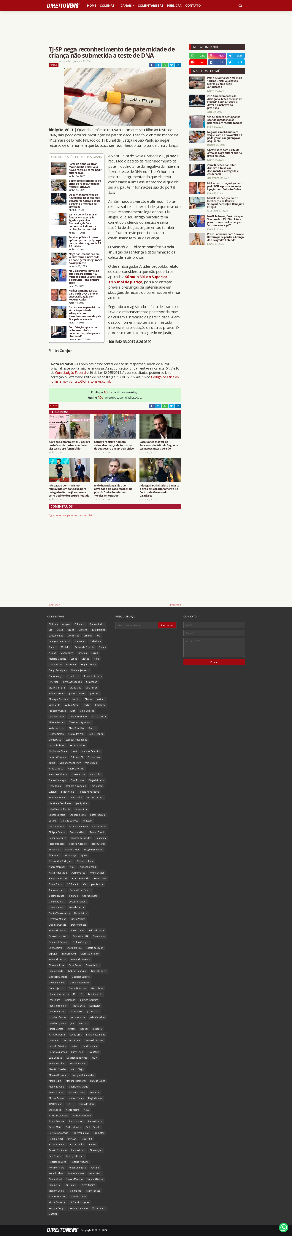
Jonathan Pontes (57, 1017)
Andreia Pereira (76, 768)
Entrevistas (75, 687)
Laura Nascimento (95, 1034)
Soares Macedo (74, 1179)
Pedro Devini (99, 826)
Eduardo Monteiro (58, 936)
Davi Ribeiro (77, 780)
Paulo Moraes (76, 1121)
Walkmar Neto (56, 728)
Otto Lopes (55, 1109)
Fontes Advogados (89, 791)
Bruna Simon (55, 884)
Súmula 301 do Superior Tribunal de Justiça (137, 279)
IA (74, 994)
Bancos (92, 728)
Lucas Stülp (93, 1052)
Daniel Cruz (55, 739)
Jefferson (53, 681)
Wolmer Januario (80, 670)
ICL (81, 994)
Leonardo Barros (94, 1040)
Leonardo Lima (78, 814)
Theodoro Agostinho (80, 722)
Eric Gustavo (55, 947)
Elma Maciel (99, 936)
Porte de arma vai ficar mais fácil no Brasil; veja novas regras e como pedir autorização (85, 168)
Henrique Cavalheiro (60, 803)
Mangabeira (67, 653)
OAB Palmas (55, 1104)
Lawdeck (53, 1040)
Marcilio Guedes (57, 1069)
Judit (72, 710)
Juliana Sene (81, 809)
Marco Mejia (77, 1069)
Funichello (76, 797)
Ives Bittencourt (57, 1011)
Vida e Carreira (57, 687)
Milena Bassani (57, 722)
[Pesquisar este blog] (137, 625)
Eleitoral (83, 629)
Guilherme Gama (58, 751)
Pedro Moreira (73, 1127)
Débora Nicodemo (76, 786)
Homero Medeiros (59, 994)
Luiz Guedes (55, 1057)
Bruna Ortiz (100, 878)
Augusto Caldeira (58, 774)
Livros (94, 653)
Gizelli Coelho (77, 745)
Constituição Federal (71, 372)
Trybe (52, 762)
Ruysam (95, 1167)
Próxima (174, 604)
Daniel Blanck (96, 734)
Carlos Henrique (57, 780)
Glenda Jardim (56, 988)
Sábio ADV (54, 1185)
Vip (50, 629)
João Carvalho (97, 1017)
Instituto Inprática (89, 1000)
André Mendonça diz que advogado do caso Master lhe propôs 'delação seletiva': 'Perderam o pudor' (113, 490)
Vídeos (85, 658)
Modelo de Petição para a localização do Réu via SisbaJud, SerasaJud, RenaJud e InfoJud (226, 203)
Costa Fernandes (78, 901)
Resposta (101, 838)
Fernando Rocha (57, 959)
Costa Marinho (56, 907)
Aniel (72, 867)
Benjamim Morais (58, 878)
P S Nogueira (72, 1109)
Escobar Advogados (76, 739)
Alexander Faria (85, 861)
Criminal (88, 635)
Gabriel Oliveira (57, 745)
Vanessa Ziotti (78, 1196)
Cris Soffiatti (55, 664)
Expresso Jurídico (89, 953)
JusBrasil (94, 693)
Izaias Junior (76, 1011)
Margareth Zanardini (83, 1075)
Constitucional (56, 901)
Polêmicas (79, 624)
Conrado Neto (90, 895)
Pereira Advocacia (58, 1133)
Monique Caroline (58, 699)
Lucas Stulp (77, 1052)
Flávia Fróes (75, 965)
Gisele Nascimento (80, 982)
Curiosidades (97, 624)
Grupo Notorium (77, 988)
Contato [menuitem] (193, 6)
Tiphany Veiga (56, 1190)
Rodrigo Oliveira (57, 1161)
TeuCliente (70, 1185)
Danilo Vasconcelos (59, 913)
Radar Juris (86, 1138)
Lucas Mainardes (58, 1052)
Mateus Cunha (97, 1080)
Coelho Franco (56, 895)
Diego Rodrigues (58, 670)
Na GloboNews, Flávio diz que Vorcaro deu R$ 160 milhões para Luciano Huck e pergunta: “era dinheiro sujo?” (85, 276)
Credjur (86, 705)
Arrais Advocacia (58, 872)
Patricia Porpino (57, 757)
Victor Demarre (57, 1202)
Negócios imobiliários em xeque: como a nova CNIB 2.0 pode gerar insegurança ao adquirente (85, 259)
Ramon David (97, 832)
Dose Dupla (55, 786)
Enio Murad (97, 786)
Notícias (53, 65)
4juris (84, 855)
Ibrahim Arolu (95, 994)
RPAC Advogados (72, 681)
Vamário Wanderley (70, 762)
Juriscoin (82, 653)
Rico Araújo (55, 1156)
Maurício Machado (78, 1086)
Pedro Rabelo (93, 1127)
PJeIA (86, 1109)
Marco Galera (98, 716)
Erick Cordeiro (74, 947)
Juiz (72, 1023)
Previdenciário (77, 832)
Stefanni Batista (95, 1179)
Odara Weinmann (78, 826)
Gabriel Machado (58, 976)
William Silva (71, 705)
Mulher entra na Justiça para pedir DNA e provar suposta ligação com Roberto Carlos (83, 295)
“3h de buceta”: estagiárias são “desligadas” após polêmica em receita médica (224, 119)
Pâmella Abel (56, 1138)
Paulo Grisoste (56, 1121)
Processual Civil (81, 1133)
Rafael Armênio (57, 1144)
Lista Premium (89, 1046)
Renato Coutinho (58, 1150)
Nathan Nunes (76, 1098)
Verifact (101, 699)
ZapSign (53, 1213)
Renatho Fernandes (81, 838)
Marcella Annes (78, 1063)
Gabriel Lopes (98, 971)
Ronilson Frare (56, 1167)
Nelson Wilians (56, 826)
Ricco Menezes (56, 843)
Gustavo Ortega (95, 797)
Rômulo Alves (56, 1173)
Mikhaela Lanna (77, 1092)
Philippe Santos (57, 832)
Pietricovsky (94, 757)
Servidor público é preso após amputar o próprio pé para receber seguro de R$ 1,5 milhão (85, 242)
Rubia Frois (55, 849)
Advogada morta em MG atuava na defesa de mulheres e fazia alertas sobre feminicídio (69, 445)
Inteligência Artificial (59, 641)
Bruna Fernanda (80, 878)
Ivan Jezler (94, 1005)
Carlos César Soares (80, 890)
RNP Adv (71, 1138)
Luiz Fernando (56, 716)
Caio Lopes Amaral (93, 884)
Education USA (80, 936)
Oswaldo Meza (86, 1104)
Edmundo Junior (57, 930)
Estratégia (100, 705)
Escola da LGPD (94, 947)
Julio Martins (98, 629)
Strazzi (70, 629)
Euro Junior (91, 687)
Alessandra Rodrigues (60, 861)
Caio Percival (78, 774)
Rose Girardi (98, 843)
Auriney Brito (78, 872)
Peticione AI (77, 757)
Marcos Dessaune (58, 1075)
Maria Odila (55, 1080)
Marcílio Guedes (57, 658)
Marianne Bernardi (76, 1080)
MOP (94, 1057)
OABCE (70, 1104)
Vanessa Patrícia (57, 1196)
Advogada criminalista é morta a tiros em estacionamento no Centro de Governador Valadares (159, 490)
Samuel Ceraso (76, 1173)
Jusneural (97, 1028)
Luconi (52, 820)
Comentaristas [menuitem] (150, 6)
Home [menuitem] (91, 6)
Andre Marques (57, 867)
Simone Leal (55, 1179)
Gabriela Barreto (81, 976)
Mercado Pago (56, 1092)
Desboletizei (81, 913)
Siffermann (54, 855)
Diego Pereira (78, 919)
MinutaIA (87, 820)
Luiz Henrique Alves (76, 1057)
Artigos (66, 624)
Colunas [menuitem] (107, 6)
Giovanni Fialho (57, 982)
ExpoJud (53, 953)
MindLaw (94, 1092)
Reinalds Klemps (92, 676)
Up (98, 635)
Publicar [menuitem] (174, 6)
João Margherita (57, 1023)
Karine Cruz (75, 1034)
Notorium (71, 664)
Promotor (99, 1133)
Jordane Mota (78, 1017)
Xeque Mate (98, 1208)
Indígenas (70, 1000)
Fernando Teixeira (80, 959)
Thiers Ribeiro (87, 1185)
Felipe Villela (67, 791)
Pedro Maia (55, 1127)
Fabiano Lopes (57, 693)
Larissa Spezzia (57, 814)
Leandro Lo (73, 676)
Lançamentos (56, 635)
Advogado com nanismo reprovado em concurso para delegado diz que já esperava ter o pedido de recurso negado (69, 490)
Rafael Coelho (77, 1144)
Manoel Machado (78, 716)
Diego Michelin (96, 780)
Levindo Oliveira (57, 1046)
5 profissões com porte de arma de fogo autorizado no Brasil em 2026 (85, 183)
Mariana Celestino (91, 751)
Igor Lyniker (81, 803)
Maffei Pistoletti (57, 1063)
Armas (52, 653)
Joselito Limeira (77, 693)
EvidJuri (53, 791)
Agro (96, 658)
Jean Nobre (93, 1011)
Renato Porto (78, 1150)
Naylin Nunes (95, 1098)
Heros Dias (97, 988)
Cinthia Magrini (76, 734)
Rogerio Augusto (78, 843)
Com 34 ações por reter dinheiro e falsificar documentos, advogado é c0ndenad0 (84, 332)
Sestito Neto (94, 1173)
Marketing (80, 641)
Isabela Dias (78, 1005)
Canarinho (95, 774)
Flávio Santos (92, 965)
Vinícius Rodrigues (79, 1202)
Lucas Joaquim (98, 814)
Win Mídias (91, 762)
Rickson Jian (96, 1150)
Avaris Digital (97, 872)
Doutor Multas (78, 924)
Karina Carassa (57, 1034)
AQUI (107, 392)
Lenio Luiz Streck (71, 1040)
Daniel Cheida (76, 907)
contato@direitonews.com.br (91, 381)
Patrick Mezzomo (82, 1115)
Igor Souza (54, 1000)
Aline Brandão (76, 728)
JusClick (84, 1028)
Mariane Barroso (69, 820)
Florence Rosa (56, 965)
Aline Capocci (56, 768)
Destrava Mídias (57, 919)
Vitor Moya (70, 855)
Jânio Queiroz (87, 710)
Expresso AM (69, 953)
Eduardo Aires (96, 930)
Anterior (55, 604)
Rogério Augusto (80, 1161)
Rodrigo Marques (75, 1156)
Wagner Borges (57, 1208)
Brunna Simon (56, 734)
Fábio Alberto (56, 971)
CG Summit (73, 884)
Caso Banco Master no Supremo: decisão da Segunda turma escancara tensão (158, 445)
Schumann (91, 681)
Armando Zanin (88, 867)
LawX (74, 751)
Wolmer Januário (79, 1208)
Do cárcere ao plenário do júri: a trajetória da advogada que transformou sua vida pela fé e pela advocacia (85, 313)
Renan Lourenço (57, 838)
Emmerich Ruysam (58, 942)
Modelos (65, 647)
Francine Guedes (58, 797)
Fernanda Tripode (84, 647)
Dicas (60, 629)
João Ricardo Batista (59, 809)
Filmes (102, 647)
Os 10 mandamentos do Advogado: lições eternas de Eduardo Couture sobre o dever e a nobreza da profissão (85, 200)
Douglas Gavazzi (57, 924)
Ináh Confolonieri (58, 1005)
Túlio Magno (74, 1190)
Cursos (52, 647)
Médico (76, 699)
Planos (88, 699)
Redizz (92, 1144)
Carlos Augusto (57, 890)
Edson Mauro (78, 930)
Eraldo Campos (81, 942)
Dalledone (95, 641)
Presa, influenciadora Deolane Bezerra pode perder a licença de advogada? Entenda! (225, 237)
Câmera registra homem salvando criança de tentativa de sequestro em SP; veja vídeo (114, 445)
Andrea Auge (56, 676)
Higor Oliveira (88, 664)
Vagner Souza (93, 1190)
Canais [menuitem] (126, 6)
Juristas (71, 1028)
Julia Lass (83, 1023)
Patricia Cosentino (58, 1115)
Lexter (74, 1046)
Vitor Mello (54, 705)
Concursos (73, 635)
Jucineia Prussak (57, 710)
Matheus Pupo (56, 1086)
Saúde (74, 658)
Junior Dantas (56, 1028)
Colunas (73, 895)
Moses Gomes (56, 1098)
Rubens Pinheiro (77, 1167)
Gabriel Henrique (77, 971)
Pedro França (95, 1121)
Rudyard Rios (72, 849)
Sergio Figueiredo (93, 849)
